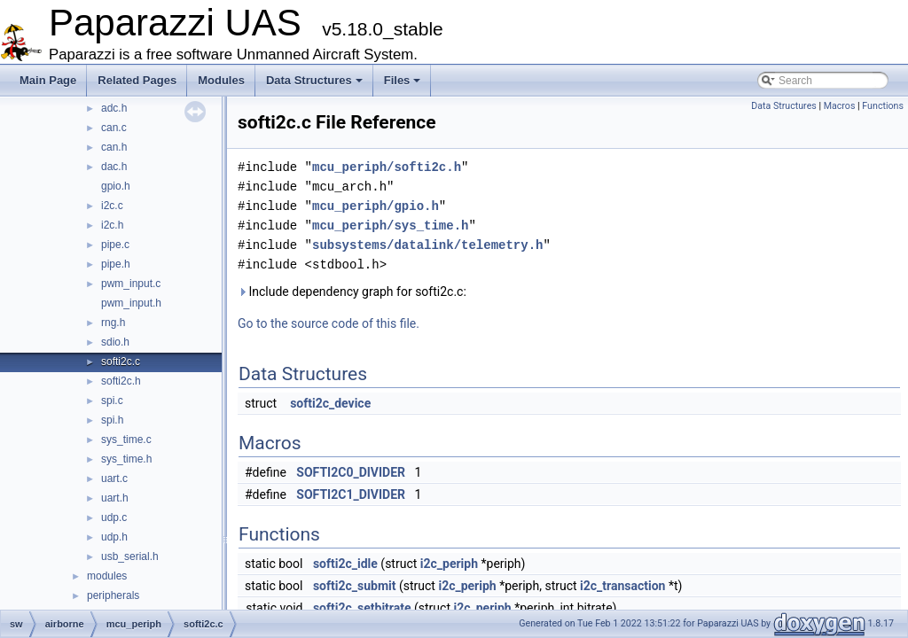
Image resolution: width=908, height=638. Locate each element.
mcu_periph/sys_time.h (390, 225)
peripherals (113, 595)
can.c (114, 127)
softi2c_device (330, 403)
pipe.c (115, 244)
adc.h (114, 108)
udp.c (114, 517)
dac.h (114, 166)
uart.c (114, 478)
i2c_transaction (622, 586)
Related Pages (137, 80)
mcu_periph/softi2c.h (386, 167)
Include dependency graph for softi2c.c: (352, 291)
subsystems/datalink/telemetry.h (427, 245)
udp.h (114, 537)
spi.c (112, 400)
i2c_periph (449, 563)
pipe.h (115, 264)
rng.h (113, 322)
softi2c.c (120, 361)
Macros (840, 106)
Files (402, 80)
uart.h (115, 498)
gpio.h (115, 186)
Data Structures (314, 80)
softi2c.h (121, 381)
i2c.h (112, 225)
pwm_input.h (131, 303)
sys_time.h (126, 459)
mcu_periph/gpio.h (375, 206)
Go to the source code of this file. (328, 323)
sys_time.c (126, 439)
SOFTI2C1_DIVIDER (350, 494)
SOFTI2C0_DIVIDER (350, 472)
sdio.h (115, 342)
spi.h (112, 420)
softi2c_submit (354, 586)
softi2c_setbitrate (362, 608)
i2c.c (112, 205)
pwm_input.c (130, 283)
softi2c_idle (345, 563)
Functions (883, 106)
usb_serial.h (130, 556)
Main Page (48, 80)
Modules (221, 80)
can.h (114, 147)
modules (107, 576)
